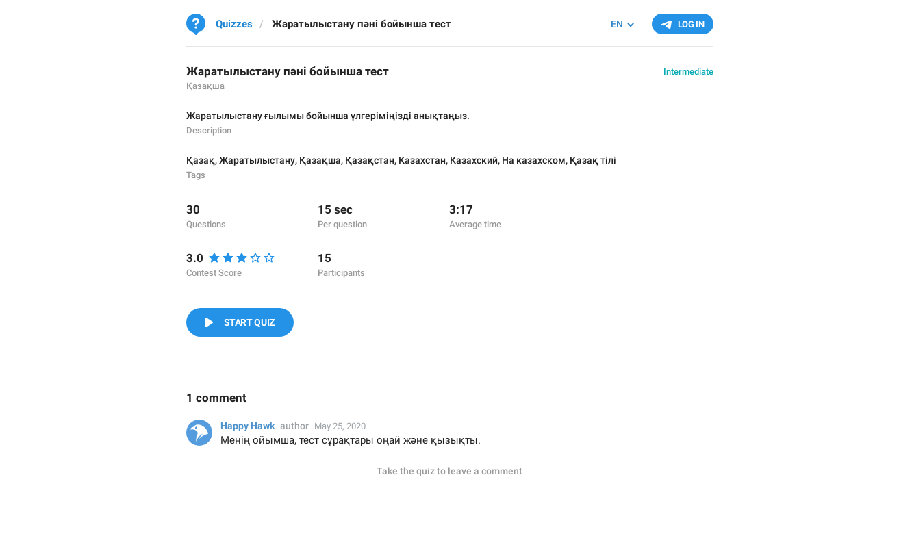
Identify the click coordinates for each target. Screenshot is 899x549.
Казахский (474, 160)
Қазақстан (369, 160)
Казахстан (422, 160)
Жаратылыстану (257, 160)
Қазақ (200, 160)
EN (617, 23)
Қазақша (320, 160)
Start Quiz (249, 322)
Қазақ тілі (593, 160)
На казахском (534, 160)
